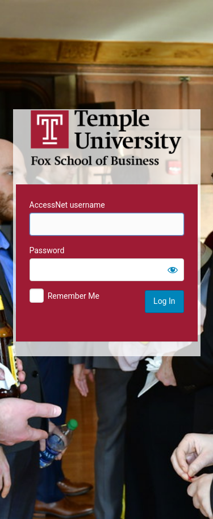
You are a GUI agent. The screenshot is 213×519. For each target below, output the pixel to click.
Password (47, 250)
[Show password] (172, 269)
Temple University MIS (107, 137)
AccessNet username (67, 204)
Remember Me (73, 295)
